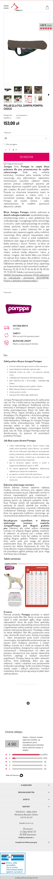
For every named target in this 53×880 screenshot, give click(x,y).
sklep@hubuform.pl (26, 823)
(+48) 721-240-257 (26, 817)
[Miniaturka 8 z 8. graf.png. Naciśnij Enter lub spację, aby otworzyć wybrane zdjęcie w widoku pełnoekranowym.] (38, 99)
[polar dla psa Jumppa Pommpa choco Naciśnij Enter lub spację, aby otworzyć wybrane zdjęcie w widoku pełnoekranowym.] (26, 48)
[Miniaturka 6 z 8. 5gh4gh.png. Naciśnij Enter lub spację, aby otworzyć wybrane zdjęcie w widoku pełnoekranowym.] (18, 99)
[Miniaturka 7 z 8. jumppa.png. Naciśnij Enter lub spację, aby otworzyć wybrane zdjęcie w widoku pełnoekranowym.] (28, 99)
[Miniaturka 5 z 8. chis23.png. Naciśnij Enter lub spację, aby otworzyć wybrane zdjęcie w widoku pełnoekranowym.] (8, 99)
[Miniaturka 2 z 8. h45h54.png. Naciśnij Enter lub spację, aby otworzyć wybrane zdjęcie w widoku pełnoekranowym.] (18, 90)
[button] (48, 95)
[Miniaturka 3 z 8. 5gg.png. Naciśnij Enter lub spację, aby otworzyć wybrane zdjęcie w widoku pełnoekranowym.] (28, 90)
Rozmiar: (7, 132)
